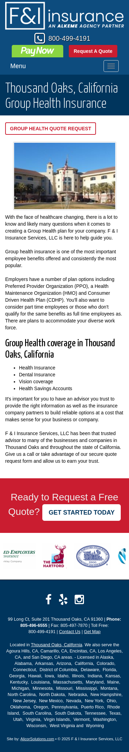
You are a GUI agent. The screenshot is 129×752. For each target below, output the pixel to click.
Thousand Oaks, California (56, 644)
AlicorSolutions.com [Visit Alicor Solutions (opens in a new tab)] (37, 739)
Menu (18, 66)
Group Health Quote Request (50, 128)
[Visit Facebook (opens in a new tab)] (48, 599)
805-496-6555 (33, 625)
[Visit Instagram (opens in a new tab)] (79, 599)
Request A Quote (93, 51)
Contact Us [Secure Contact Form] (69, 631)
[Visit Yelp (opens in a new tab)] (63, 599)
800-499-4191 (69, 38)
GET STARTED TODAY (82, 512)
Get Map (92, 631)
